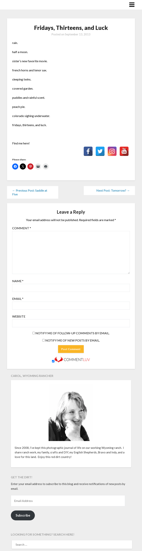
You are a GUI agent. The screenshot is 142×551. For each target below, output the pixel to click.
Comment (21, 228)
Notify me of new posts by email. (72, 340)
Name (17, 281)
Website (18, 316)
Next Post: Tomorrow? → (113, 190)
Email (17, 298)
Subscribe (23, 515)
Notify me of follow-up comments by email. (72, 333)
